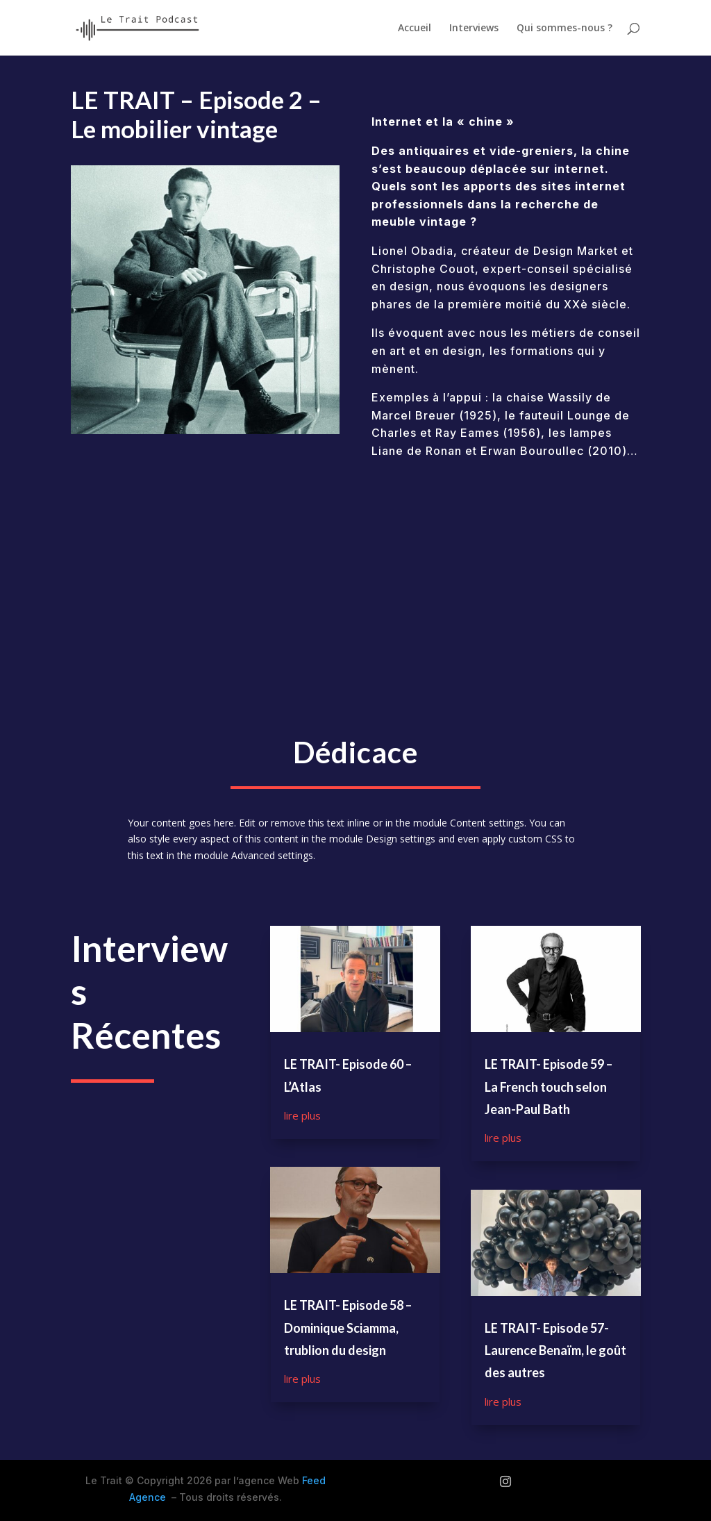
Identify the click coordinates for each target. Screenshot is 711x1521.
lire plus (302, 1115)
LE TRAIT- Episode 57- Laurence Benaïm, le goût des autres (555, 1350)
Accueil (414, 28)
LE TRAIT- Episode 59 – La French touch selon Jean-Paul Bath (548, 1086)
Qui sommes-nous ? (564, 28)
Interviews (474, 28)
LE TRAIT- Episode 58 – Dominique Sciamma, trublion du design (348, 1327)
